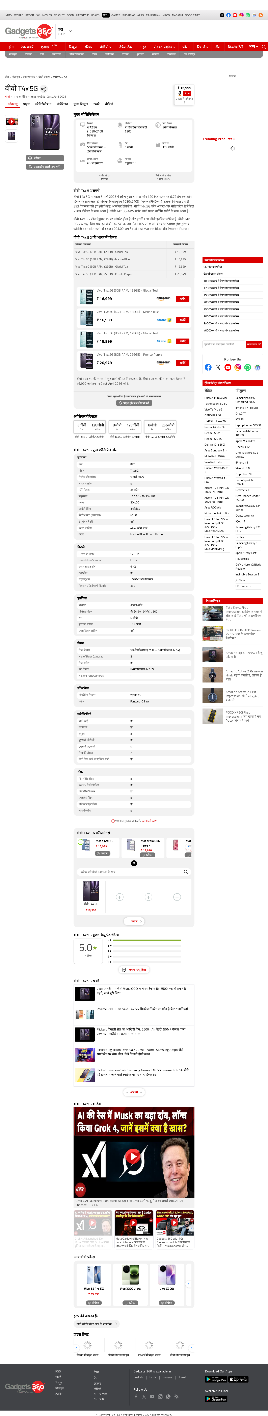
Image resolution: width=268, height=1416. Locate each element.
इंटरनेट (140, 54)
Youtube (152, 1395)
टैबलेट (28, 54)
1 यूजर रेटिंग (20, 96)
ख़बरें (96, 104)
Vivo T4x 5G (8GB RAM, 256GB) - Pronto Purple (129, 354)
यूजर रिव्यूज (81, 104)
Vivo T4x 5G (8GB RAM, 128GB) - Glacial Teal (127, 333)
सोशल (155, 54)
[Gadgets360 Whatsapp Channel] (247, 367)
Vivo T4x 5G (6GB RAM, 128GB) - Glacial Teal (127, 290)
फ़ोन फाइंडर (29, 77)
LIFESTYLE (82, 15)
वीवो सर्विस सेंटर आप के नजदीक (94, 1324)
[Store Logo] (180, 93)
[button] (188, 847)
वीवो (7, 96)
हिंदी (38, 15)
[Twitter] (218, 367)
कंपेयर (34, 158)
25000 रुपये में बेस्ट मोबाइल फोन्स (221, 309)
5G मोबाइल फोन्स (213, 267)
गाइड (142, 47)
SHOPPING (128, 15)
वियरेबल (171, 54)
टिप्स (94, 54)
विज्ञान (125, 54)
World (18, 15)
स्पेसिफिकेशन (43, 104)
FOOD (70, 15)
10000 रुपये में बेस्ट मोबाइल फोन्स (221, 281)
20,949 (104, 363)
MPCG (166, 15)
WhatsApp (168, 1395)
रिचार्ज (201, 47)
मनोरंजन (56, 54)
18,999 (104, 342)
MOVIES (47, 15)
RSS (58, 1371)
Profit (29, 15)
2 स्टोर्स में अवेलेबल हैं (184, 101)
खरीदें (182, 298)
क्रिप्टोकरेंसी (235, 47)
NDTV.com (100, 1394)
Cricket (59, 15)
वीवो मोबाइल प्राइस (180, 1355)
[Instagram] (237, 367)
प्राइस (26, 104)
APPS (140, 15)
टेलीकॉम (109, 54)
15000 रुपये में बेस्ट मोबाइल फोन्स (221, 295)
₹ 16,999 (184, 88)
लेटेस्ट (208, 391)
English (138, 1377)
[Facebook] (208, 367)
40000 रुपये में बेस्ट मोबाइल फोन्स (221, 330)
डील (218, 47)
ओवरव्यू (13, 104)
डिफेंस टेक (125, 47)
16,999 (104, 299)
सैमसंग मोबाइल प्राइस (87, 1355)
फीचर (88, 47)
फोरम (186, 47)
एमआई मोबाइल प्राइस (149, 1355)
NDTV (8, 15)
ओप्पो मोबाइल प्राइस (118, 1355)
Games (115, 15)
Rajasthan (153, 15)
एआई (50, 46)
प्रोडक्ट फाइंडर (163, 47)
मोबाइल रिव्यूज (212, 601)
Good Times (192, 15)
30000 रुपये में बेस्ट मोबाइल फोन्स (221, 316)
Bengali (167, 1377)
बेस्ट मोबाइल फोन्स (213, 274)
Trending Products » (219, 139)
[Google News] (257, 367)
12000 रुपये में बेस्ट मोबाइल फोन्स (221, 288)
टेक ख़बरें (27, 47)
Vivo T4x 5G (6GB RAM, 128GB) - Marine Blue (128, 312)
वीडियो (104, 47)
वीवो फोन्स (44, 77)
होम (11, 47)
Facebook (136, 1395)
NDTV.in (99, 1399)
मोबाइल (13, 54)
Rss (176, 1395)
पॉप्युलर (241, 391)
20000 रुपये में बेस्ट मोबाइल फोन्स (221, 302)
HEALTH (95, 15)
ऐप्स (42, 54)
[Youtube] (227, 367)
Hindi (153, 1377)
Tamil (182, 1377)
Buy (187, 93)
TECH (106, 15)
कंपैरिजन (62, 104)
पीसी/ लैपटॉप (77, 54)
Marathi (177, 15)
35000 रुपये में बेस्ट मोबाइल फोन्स (221, 323)
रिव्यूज (73, 47)
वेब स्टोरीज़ (189, 54)
